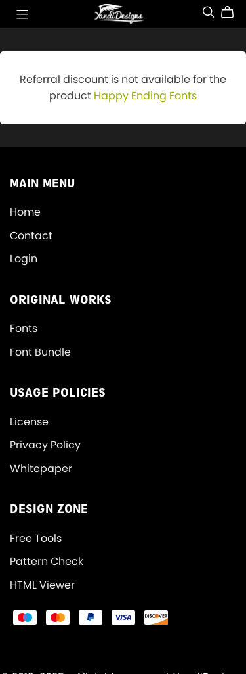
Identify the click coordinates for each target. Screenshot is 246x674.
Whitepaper (41, 468)
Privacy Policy (45, 444)
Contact (31, 235)
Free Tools (36, 538)
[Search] (209, 12)
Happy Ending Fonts (145, 95)
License (29, 421)
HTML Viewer (42, 584)
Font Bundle (40, 352)
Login (23, 258)
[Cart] (232, 12)
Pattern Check (46, 561)
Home (25, 212)
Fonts (23, 328)
